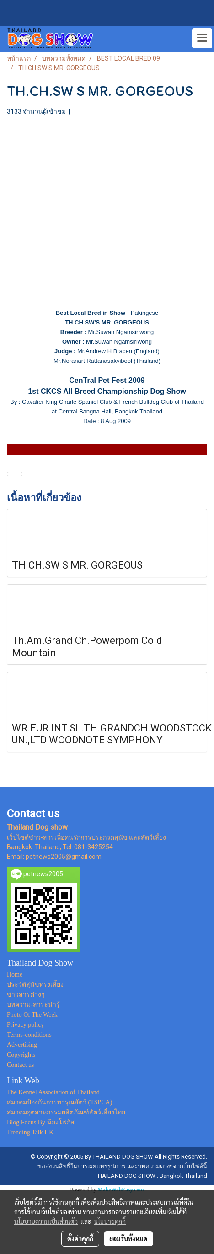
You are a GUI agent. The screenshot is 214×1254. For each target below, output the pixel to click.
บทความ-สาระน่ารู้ (33, 1004)
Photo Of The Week (32, 1014)
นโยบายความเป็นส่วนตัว (46, 1221)
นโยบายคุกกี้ (110, 1221)
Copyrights (21, 1054)
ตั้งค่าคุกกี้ (80, 1238)
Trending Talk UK (30, 1132)
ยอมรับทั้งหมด (128, 1238)
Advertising (22, 1044)
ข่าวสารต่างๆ (26, 994)
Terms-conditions (29, 1034)
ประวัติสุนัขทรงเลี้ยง (35, 984)
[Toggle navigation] (202, 38)
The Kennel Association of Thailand (53, 1092)
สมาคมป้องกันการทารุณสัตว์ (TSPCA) (59, 1102)
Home (14, 974)
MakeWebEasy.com (121, 1189)
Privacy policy (25, 1024)
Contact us (20, 1064)
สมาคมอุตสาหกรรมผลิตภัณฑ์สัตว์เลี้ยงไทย (66, 1112)
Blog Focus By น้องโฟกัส (41, 1122)
